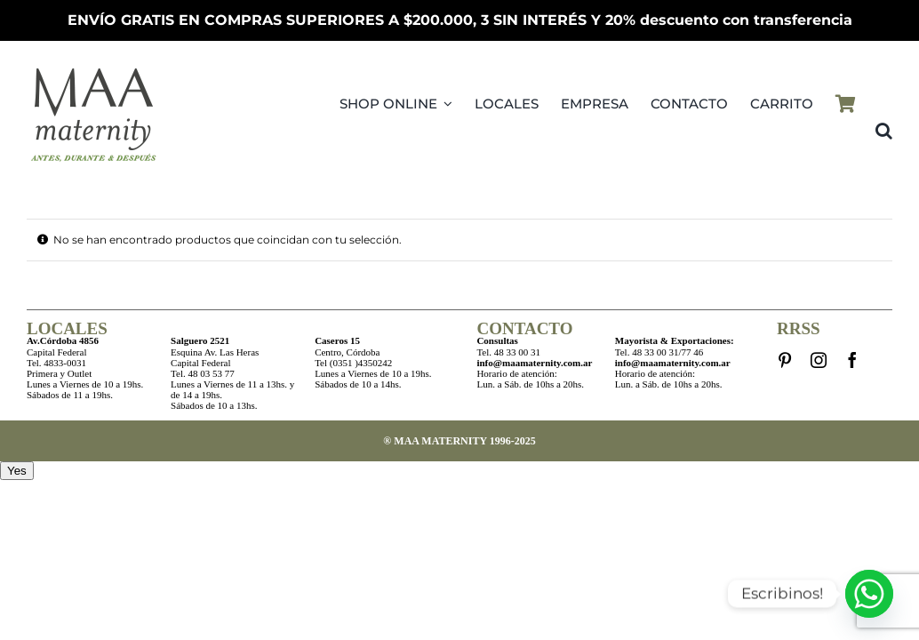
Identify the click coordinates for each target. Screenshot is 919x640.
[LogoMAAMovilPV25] (93, 68)
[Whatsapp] (869, 594)
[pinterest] (785, 360)
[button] (883, 130)
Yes (17, 470)
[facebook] (852, 360)
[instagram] (819, 360)
